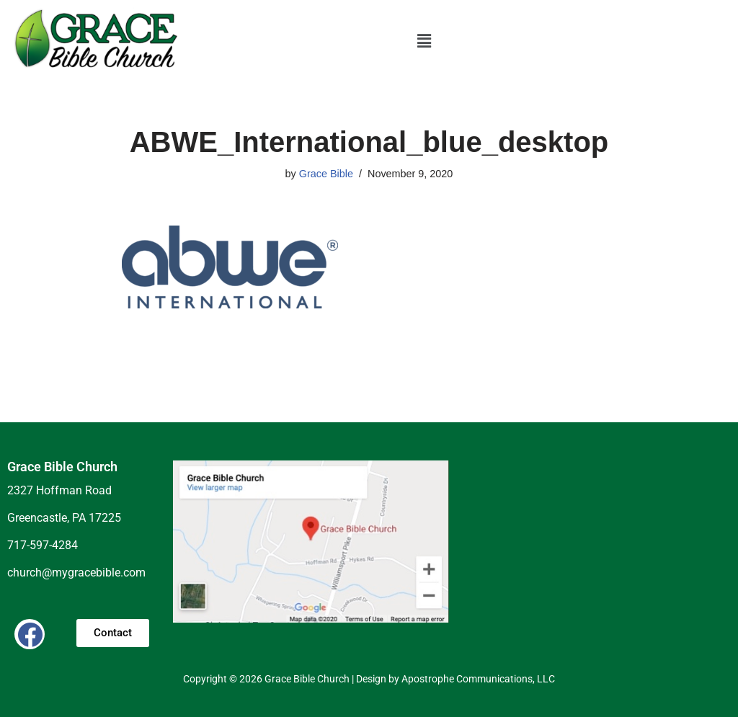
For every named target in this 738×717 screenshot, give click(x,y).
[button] (424, 41)
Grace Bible (326, 173)
